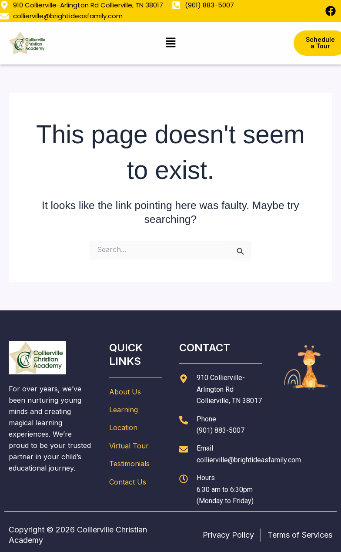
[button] (170, 43)
